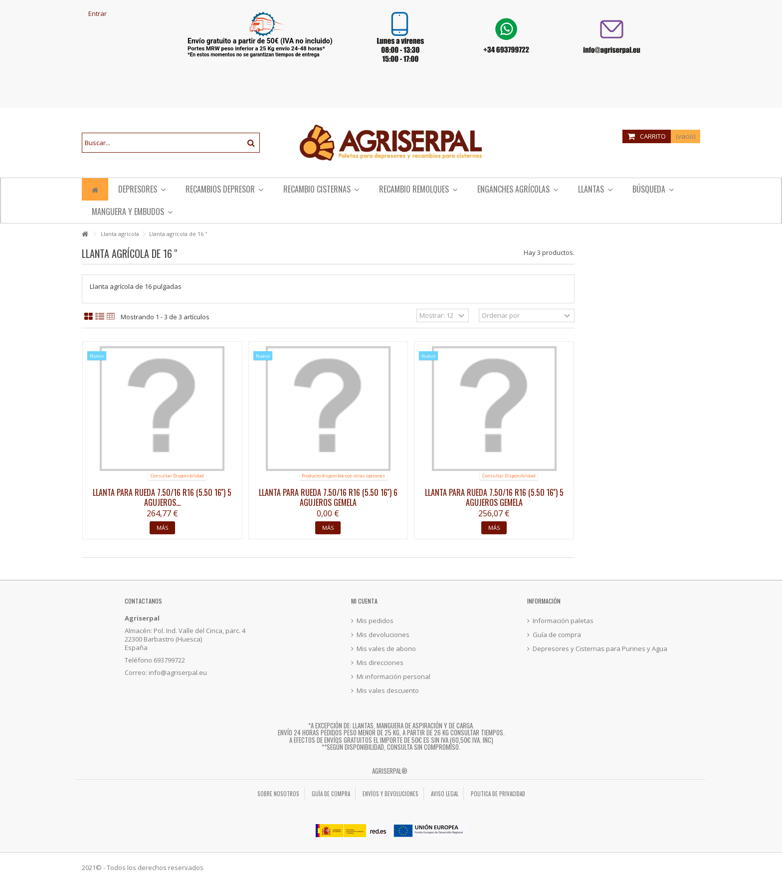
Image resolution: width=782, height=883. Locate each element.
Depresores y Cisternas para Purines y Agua (600, 649)
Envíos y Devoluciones (390, 794)
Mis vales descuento (388, 690)
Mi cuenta (364, 601)
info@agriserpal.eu (178, 672)
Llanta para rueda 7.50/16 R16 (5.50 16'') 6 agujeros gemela (328, 497)
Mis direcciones (380, 663)
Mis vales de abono (386, 649)
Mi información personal (393, 676)
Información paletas (563, 621)
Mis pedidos (375, 621)
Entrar (97, 13)
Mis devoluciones (383, 635)
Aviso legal (444, 794)
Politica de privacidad (498, 794)
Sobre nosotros (278, 794)
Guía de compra (557, 635)
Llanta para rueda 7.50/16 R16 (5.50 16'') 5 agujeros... (162, 497)
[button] (418, 189)
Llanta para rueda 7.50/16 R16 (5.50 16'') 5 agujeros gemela (494, 497)
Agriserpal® (389, 771)
